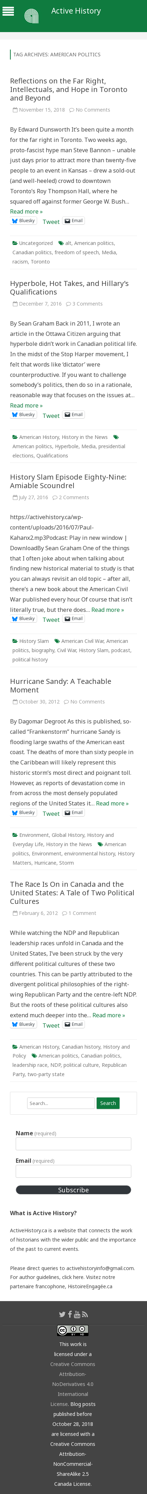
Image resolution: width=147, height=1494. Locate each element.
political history (30, 659)
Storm (66, 862)
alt (68, 243)
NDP (55, 1064)
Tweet (51, 220)
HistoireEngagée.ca (90, 1286)
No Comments (93, 109)
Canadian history (81, 1046)
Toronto (40, 261)
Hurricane (45, 862)
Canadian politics (32, 252)
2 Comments (74, 497)
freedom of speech (77, 252)
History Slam (34, 641)
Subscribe (73, 1190)
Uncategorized (36, 243)
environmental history (89, 853)
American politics (94, 243)
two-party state (46, 1074)
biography (43, 650)
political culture (81, 1064)
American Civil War (82, 641)
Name (36, 1133)
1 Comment (82, 913)
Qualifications (52, 455)
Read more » (26, 211)
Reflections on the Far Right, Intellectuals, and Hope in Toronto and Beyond (68, 89)
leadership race (29, 1064)
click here (72, 1277)
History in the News (85, 437)
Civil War (66, 650)
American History (39, 437)
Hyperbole (66, 446)
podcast (120, 650)
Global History (68, 835)
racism (20, 261)
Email (35, 1160)
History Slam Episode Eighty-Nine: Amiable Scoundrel (68, 481)
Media (109, 252)
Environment (34, 835)
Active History (76, 11)
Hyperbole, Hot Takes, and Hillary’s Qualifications (69, 287)
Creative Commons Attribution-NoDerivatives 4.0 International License (73, 1384)
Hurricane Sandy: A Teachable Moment (60, 685)
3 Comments (87, 303)
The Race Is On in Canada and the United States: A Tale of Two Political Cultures (72, 892)
